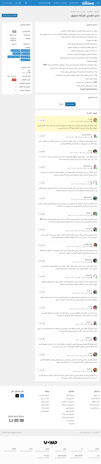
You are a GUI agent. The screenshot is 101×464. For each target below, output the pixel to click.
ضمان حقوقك (96, 401)
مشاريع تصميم (70, 408)
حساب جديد (70, 104)
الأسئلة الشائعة (95, 398)
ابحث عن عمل (45, 398)
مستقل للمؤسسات (44, 395)
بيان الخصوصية (95, 408)
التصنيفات (71, 423)
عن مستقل (97, 395)
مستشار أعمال (86, 121)
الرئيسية (96, 11)
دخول (61, 104)
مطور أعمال (87, 262)
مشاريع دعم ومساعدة (68, 417)
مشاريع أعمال (70, 395)
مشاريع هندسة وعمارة (68, 405)
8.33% (14, 80)
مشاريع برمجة (70, 398)
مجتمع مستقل (45, 405)
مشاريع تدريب (70, 420)
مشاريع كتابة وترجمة (68, 414)
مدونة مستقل (45, 408)
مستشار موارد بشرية (85, 168)
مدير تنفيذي (87, 293)
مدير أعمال (87, 371)
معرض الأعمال (45, 401)
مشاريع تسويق (70, 411)
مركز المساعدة (45, 411)
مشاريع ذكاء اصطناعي (67, 401)
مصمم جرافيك (25, 73)
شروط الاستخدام (95, 405)
